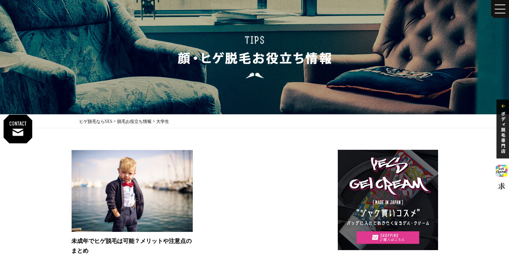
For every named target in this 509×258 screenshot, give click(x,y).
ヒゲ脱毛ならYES (95, 121)
